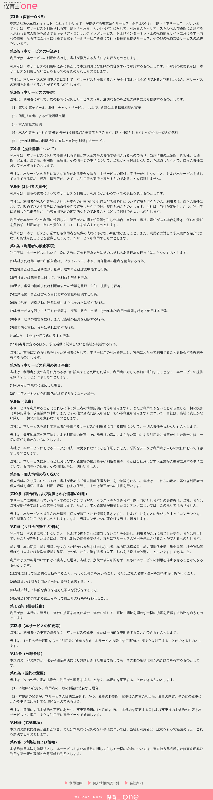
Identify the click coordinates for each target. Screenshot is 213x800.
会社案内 (136, 783)
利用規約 (76, 783)
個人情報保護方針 (106, 783)
